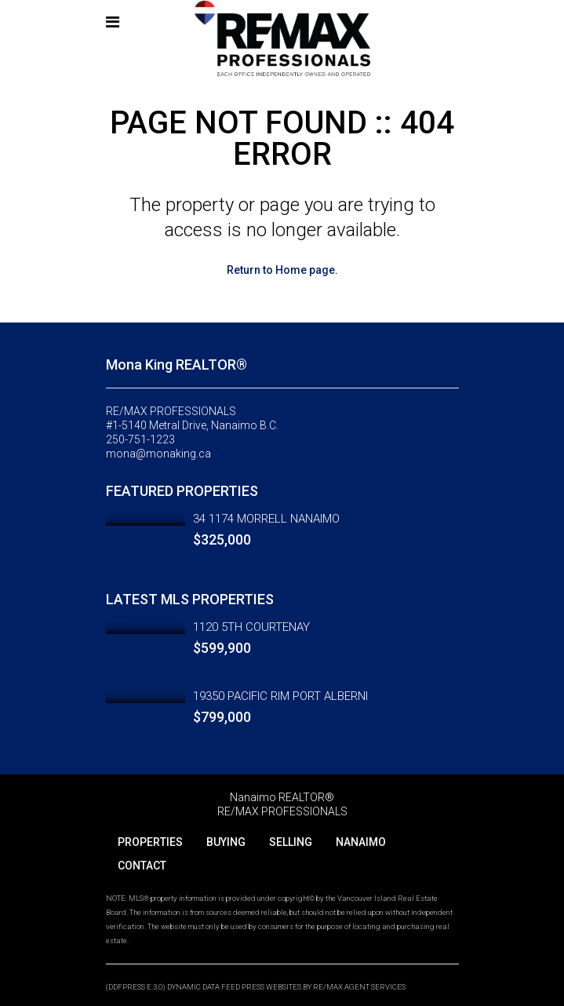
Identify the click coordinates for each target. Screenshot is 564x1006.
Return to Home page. (282, 270)
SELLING (290, 842)
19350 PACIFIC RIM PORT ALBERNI (280, 696)
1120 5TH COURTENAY (251, 627)
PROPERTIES (150, 842)
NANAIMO (361, 842)
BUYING (226, 842)
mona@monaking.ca (158, 453)
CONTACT (142, 865)
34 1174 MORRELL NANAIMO (266, 519)
